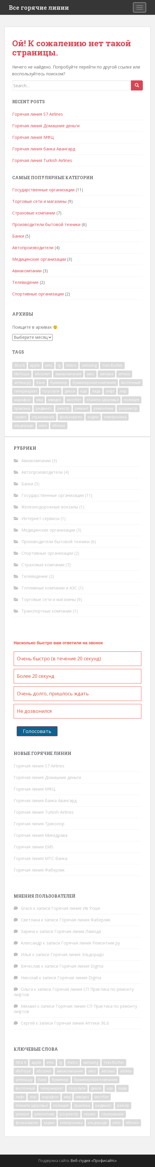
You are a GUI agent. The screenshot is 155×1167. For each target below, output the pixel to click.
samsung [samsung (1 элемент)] (89, 365)
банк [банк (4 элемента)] (40, 382)
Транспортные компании (46, 611)
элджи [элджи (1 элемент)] (93, 416)
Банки (18, 236)
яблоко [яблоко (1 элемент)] (58, 425)
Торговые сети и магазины (39, 201)
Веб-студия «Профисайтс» (94, 1160)
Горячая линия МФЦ (33, 137)
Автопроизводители (32, 247)
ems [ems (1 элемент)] (48, 365)
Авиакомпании (27, 271)
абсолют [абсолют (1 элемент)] (42, 373)
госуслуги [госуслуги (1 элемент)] (50, 391)
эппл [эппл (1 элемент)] (43, 425)
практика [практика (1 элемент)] (22, 408)
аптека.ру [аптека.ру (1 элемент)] (22, 382)
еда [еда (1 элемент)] (83, 391)
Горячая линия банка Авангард (43, 149)
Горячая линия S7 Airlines (37, 114)
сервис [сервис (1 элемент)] (20, 416)
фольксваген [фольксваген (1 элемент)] (71, 416)
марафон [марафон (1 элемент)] (22, 399)
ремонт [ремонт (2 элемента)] (81, 408)
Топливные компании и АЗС (49, 588)
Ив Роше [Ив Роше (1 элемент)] (21, 373)
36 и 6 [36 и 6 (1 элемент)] (19, 365)
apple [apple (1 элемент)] (35, 365)
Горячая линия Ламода (77, 931)
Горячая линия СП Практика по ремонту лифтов (74, 991)
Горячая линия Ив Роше (75, 908)
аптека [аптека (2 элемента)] (124, 373)
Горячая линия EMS (33, 847)
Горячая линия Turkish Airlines (42, 160)
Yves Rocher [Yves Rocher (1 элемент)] (112, 365)
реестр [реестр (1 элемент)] (63, 408)
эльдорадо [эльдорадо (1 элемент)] (24, 425)
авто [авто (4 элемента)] (90, 373)
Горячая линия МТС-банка (40, 858)
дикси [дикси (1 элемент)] (70, 391)
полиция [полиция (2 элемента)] (131, 399)
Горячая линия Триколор (39, 823)
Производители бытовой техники (46, 224)
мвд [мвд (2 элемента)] (39, 399)
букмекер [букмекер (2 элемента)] (58, 382)
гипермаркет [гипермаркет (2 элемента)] (25, 391)
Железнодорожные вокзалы (49, 507)
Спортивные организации (38, 294)
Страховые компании (33, 213)
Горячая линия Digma (81, 966)
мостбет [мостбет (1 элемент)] (74, 399)
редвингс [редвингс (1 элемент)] (44, 408)
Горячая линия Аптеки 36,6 (81, 1023)
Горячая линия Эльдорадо (77, 954)
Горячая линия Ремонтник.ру (90, 943)
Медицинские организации (39, 259)
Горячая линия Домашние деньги (46, 125)
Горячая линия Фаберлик (39, 870)
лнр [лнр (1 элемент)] (123, 391)
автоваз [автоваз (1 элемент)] (106, 373)
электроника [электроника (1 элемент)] (115, 416)
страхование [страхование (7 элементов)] (43, 416)
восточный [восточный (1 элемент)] (130, 382)
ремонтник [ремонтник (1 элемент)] (103, 408)
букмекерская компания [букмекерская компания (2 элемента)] (94, 382)
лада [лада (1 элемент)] (96, 391)
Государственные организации (43, 190)
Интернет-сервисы (40, 518)
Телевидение (25, 282)
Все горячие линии (39, 7)
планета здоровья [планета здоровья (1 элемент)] (102, 399)
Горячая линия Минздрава (40, 835)
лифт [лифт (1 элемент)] (110, 391)
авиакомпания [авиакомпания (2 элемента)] (68, 373)
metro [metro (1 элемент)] (71, 365)
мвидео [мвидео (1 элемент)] (54, 399)
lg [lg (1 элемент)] (59, 365)
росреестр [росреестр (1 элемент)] (128, 408)
